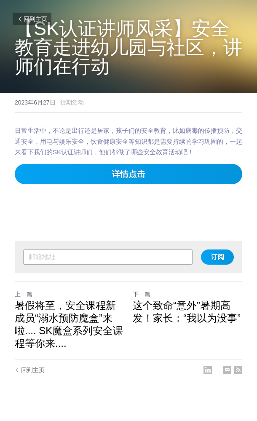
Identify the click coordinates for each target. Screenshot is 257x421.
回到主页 (32, 19)
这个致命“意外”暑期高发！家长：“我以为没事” (187, 312)
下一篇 (141, 294)
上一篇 (23, 294)
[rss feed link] (238, 370)
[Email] (227, 370)
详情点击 (128, 174)
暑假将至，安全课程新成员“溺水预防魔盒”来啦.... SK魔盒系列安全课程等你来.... (69, 324)
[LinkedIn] (207, 370)
